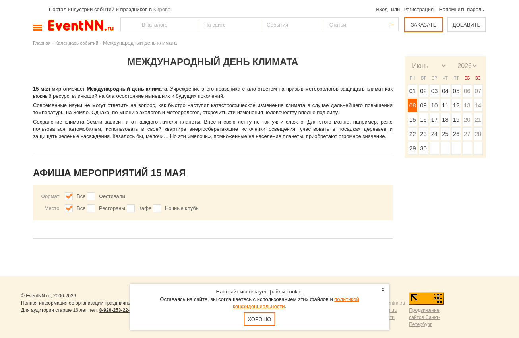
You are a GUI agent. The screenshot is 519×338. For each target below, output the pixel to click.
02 (423, 90)
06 (467, 90)
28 (477, 133)
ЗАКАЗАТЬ (424, 25)
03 (434, 90)
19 (456, 119)
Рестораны (112, 208)
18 (445, 119)
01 (412, 90)
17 (434, 119)
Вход (381, 9)
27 (467, 133)
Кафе (145, 208)
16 (423, 119)
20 (467, 119)
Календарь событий (76, 42)
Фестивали (112, 196)
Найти (127, 24)
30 (423, 148)
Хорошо (259, 319)
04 (445, 90)
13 (467, 105)
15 (412, 119)
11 (445, 105)
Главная (41, 42)
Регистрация (418, 9)
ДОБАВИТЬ (466, 25)
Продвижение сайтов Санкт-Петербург (424, 317)
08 (412, 105)
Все (81, 196)
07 (477, 90)
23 (423, 133)
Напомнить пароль (461, 9)
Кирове (161, 9)
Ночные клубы (182, 208)
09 (423, 105)
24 (434, 133)
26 (456, 133)
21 (477, 119)
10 (434, 105)
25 (445, 133)
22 (412, 133)
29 (412, 148)
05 (456, 90)
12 (456, 105)
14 (477, 105)
